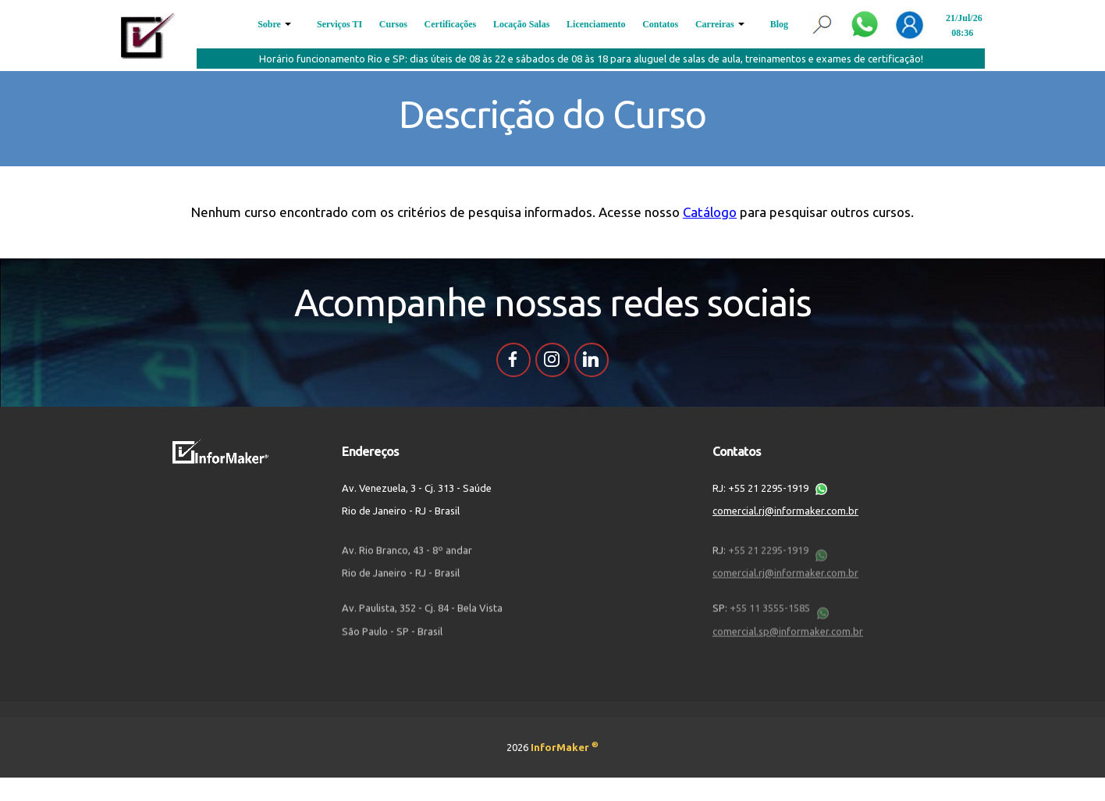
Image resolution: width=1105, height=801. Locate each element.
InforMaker (565, 747)
